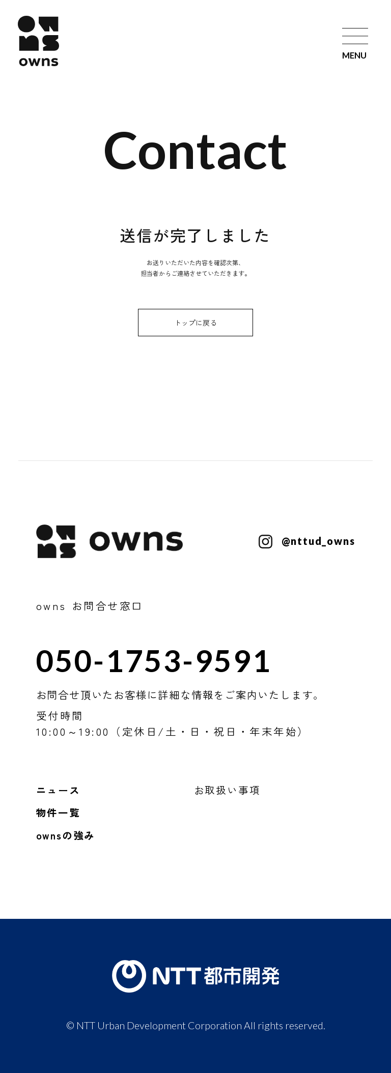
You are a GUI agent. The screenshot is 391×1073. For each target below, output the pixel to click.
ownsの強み (66, 835)
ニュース (58, 789)
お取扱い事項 (227, 789)
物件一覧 (58, 812)
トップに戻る (195, 322)
